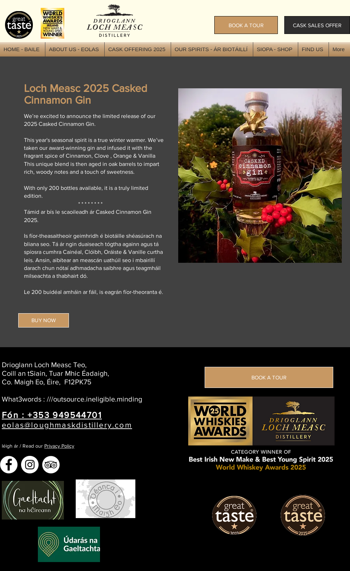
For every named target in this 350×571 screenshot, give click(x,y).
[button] (275, 49)
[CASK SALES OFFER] (317, 25)
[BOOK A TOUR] (246, 25)
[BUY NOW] (43, 320)
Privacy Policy (59, 446)
